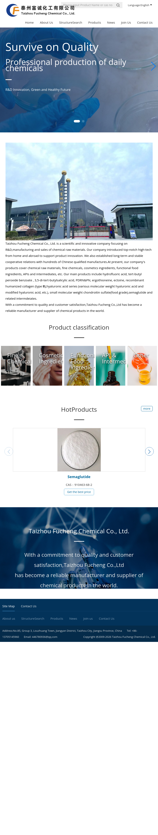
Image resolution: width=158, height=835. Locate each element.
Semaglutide (79, 476)
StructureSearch (70, 22)
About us (46, 22)
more (146, 408)
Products (94, 22)
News (111, 22)
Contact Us (145, 22)
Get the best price (79, 492)
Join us (126, 22)
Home (29, 22)
